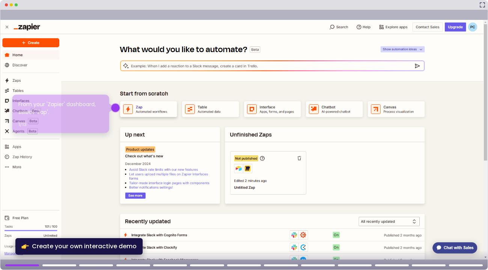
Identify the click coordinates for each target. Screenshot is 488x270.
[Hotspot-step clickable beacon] (115, 107)
